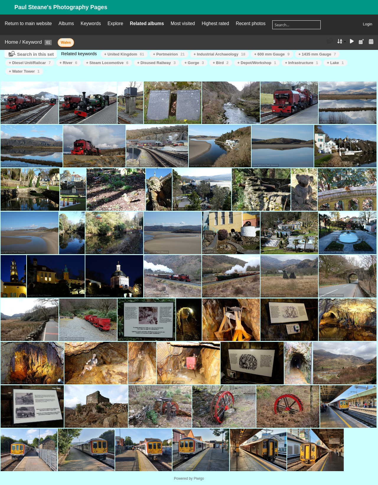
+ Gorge (194, 63)
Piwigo (199, 478)
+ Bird (220, 63)
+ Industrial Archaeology (219, 54)
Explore (115, 23)
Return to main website (28, 23)
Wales (66, 42)
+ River (68, 63)
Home (11, 42)
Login (367, 24)
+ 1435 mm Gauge (317, 54)
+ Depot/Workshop (256, 63)
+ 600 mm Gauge (272, 54)
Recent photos (250, 23)
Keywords (91, 23)
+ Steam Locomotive (107, 63)
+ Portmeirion (169, 54)
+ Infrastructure (301, 63)
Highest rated (215, 23)
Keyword (32, 42)
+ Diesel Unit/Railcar (30, 63)
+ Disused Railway (156, 63)
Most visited (183, 23)
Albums (66, 23)
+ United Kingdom (124, 54)
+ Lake (335, 63)
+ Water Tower (24, 71)
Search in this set (35, 54)
